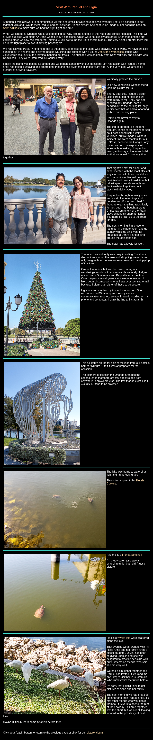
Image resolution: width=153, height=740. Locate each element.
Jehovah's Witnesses (111, 51)
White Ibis (124, 637)
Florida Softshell (132, 554)
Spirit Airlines (11, 28)
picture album (95, 732)
